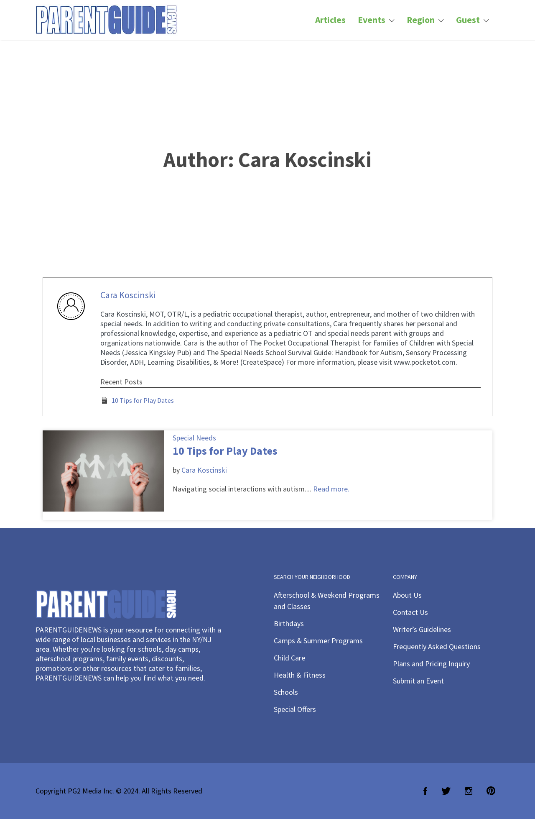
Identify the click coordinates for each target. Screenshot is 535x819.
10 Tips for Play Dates (143, 400)
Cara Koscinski (127, 295)
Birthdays (289, 623)
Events (371, 20)
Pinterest (490, 791)
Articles (330, 20)
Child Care (289, 658)
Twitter (446, 791)
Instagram (468, 791)
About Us (407, 595)
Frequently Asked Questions (437, 646)
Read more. (331, 489)
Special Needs (194, 438)
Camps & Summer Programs (318, 640)
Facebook (425, 791)
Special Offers (295, 709)
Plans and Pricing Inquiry (431, 663)
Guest (468, 20)
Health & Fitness (300, 675)
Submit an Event (418, 681)
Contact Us (410, 612)
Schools (286, 692)
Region (421, 20)
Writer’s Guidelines (422, 629)
